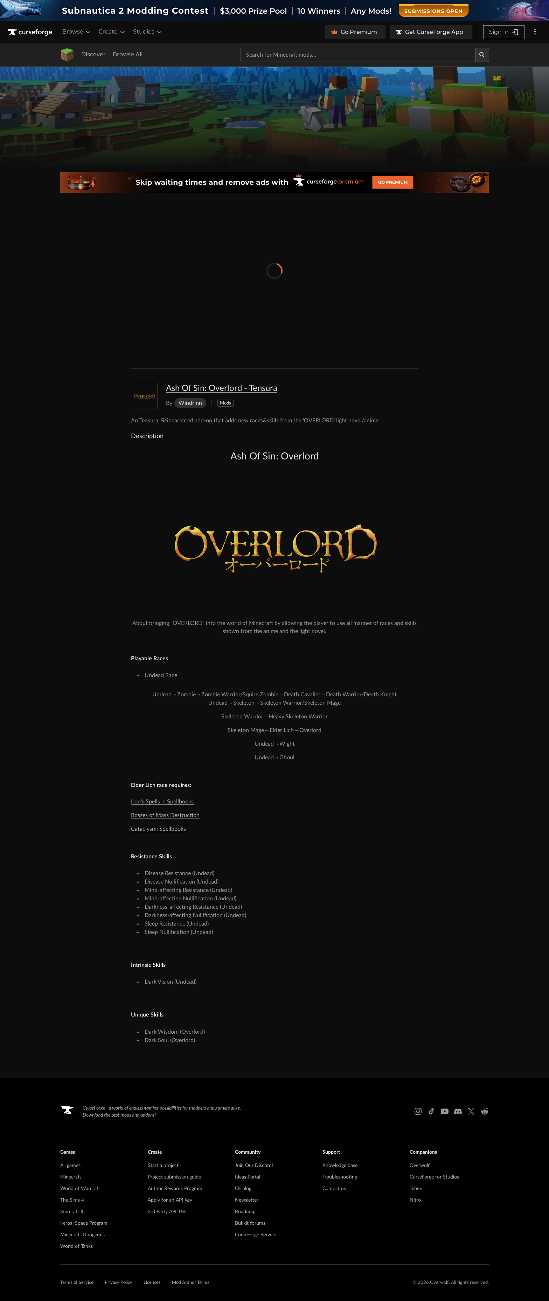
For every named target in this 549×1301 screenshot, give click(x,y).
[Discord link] (458, 1111)
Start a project (163, 1165)
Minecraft (70, 1177)
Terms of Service (76, 1282)
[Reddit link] (484, 1111)
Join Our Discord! (254, 1165)
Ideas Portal (247, 1177)
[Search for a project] (358, 55)
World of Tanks (76, 1246)
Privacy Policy (118, 1282)
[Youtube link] (444, 1111)
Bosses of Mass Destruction (165, 815)
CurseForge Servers (255, 1234)
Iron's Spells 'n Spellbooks (162, 801)
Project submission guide (174, 1177)
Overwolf (420, 1165)
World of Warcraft (80, 1188)
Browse (77, 31)
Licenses (152, 1282)
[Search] (482, 55)
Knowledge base (339, 1165)
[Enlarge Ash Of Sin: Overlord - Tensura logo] (144, 396)
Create (112, 31)
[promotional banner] (274, 10)
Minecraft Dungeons (82, 1234)
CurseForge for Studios (434, 1177)
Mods (225, 403)
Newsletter (246, 1200)
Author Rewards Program (175, 1188)
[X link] (471, 1111)
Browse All (128, 54)
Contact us (334, 1188)
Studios (148, 31)
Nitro (415, 1200)
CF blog (243, 1188)
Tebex (416, 1188)
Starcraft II (71, 1211)
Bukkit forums (250, 1223)
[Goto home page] (30, 32)
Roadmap (245, 1211)
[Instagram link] (418, 1111)
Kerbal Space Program (83, 1223)
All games (70, 1165)
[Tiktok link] (431, 1111)
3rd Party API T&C (167, 1211)
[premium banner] (274, 182)
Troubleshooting (339, 1177)
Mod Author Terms (190, 1282)
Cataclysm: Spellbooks (158, 829)
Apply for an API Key (170, 1200)
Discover (93, 54)
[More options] (535, 32)
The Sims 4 (72, 1200)
